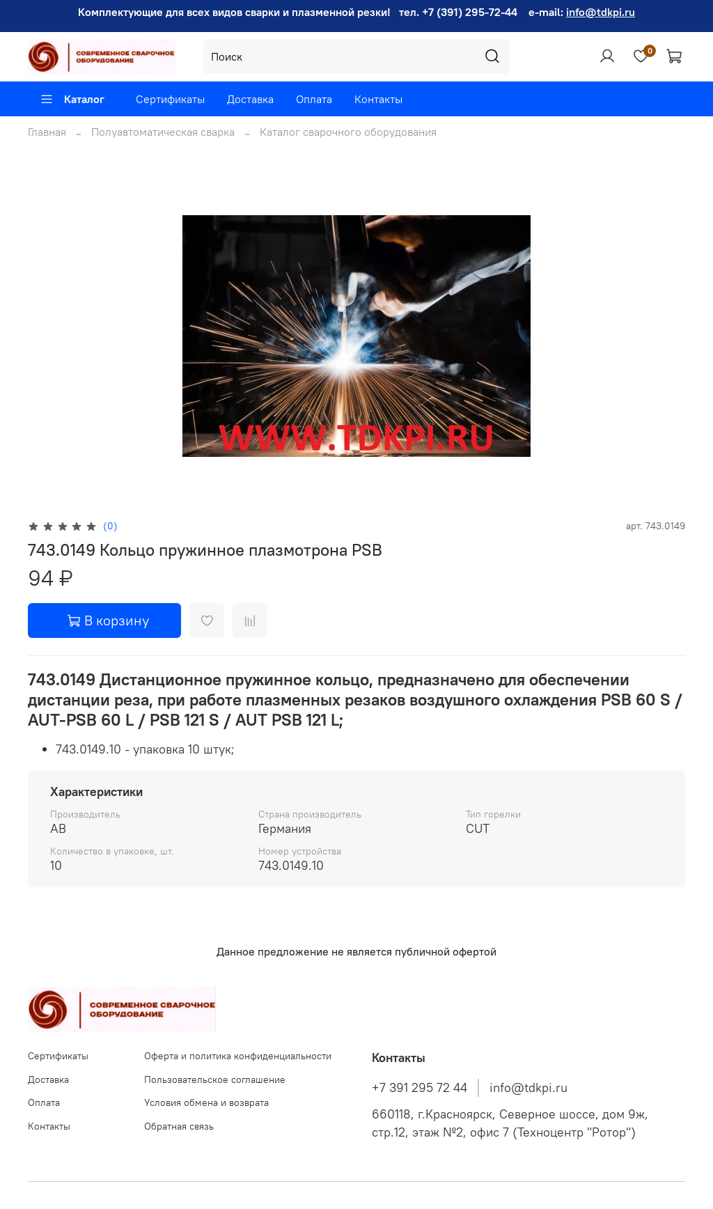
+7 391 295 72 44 (419, 1087)
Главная (47, 132)
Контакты (378, 99)
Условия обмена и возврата (206, 1102)
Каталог (72, 99)
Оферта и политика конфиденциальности (237, 1056)
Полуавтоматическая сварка (163, 132)
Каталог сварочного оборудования (348, 132)
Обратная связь (179, 1126)
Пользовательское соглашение (214, 1079)
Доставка (250, 99)
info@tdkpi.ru (600, 12)
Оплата (314, 99)
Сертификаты (170, 99)
